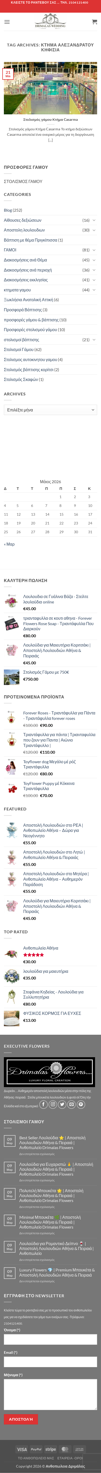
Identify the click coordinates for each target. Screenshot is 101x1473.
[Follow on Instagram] (53, 1104)
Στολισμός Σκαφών (21, 379)
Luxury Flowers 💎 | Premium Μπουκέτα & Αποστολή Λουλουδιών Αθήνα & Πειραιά (57, 1272)
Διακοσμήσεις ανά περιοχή (28, 269)
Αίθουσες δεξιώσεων (22, 220)
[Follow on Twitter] (62, 1104)
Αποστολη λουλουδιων (24, 229)
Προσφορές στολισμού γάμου (30, 329)
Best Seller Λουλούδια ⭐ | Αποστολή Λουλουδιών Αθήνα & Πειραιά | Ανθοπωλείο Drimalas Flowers (52, 1142)
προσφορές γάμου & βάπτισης (31, 319)
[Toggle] (94, 220)
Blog (8, 210)
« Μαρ (9, 544)
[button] (7, 21)
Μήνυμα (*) (13, 1375)
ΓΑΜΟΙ (10, 249)
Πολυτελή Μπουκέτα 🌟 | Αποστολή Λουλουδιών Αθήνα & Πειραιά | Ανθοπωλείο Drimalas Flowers (51, 1195)
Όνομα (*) (12, 1330)
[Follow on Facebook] (43, 1104)
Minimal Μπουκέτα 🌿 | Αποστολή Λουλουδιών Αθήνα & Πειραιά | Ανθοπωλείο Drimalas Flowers (50, 1222)
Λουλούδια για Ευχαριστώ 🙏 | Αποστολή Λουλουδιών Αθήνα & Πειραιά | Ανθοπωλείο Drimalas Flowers (56, 1169)
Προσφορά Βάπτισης (23, 309)
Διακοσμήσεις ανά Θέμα (25, 259)
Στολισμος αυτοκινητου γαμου (30, 359)
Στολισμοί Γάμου (19, 349)
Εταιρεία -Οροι (70, 1458)
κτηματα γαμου (17, 289)
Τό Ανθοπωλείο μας (36, 1458)
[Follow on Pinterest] (81, 1104)
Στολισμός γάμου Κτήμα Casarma (50, 119)
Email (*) (10, 1352)
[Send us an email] (71, 1104)
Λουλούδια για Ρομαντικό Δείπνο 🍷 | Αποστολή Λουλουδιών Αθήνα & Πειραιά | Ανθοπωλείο (56, 1248)
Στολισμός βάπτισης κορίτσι (28, 369)
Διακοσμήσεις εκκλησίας (26, 279)
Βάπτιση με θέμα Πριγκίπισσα (30, 239)
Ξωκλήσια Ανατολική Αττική (28, 299)
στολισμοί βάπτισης (21, 339)
